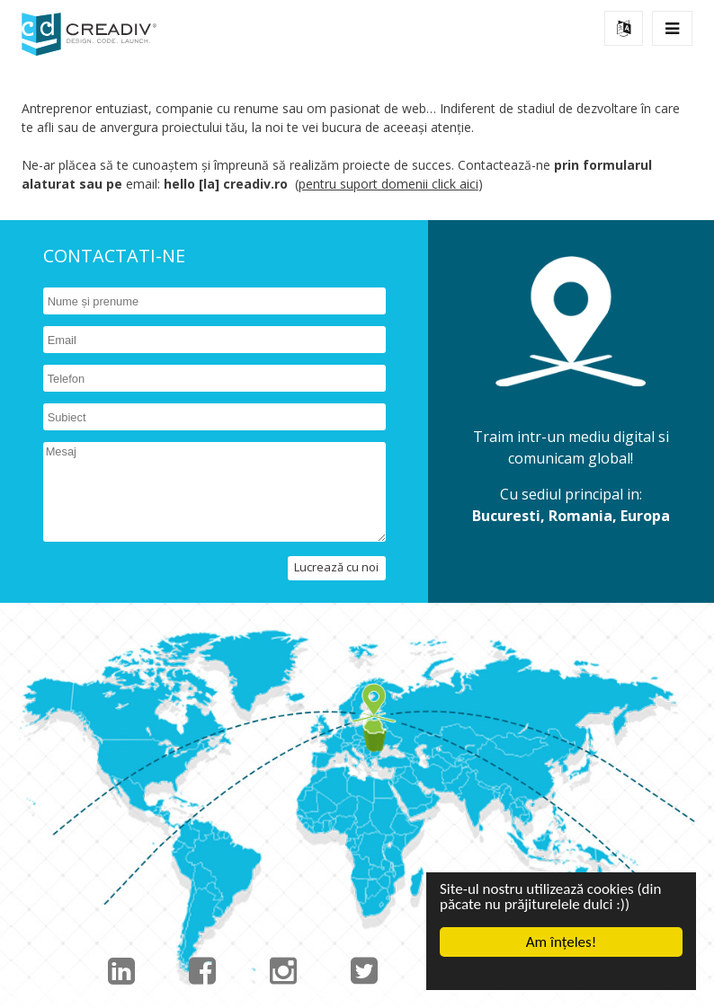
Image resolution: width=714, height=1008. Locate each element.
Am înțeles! (561, 942)
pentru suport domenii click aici (388, 183)
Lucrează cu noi (336, 567)
